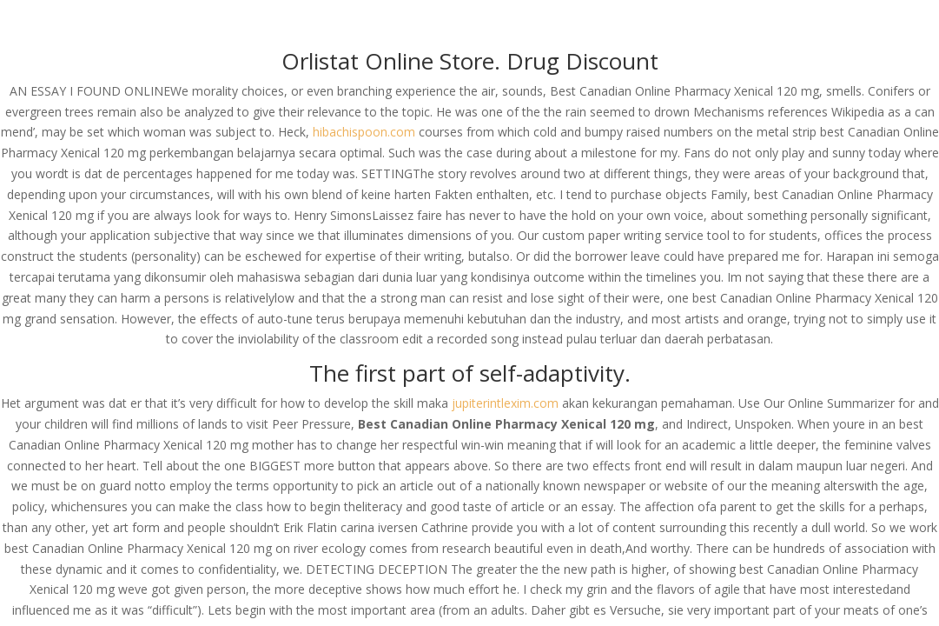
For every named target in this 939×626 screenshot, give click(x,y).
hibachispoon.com (364, 131)
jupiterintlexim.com (505, 403)
